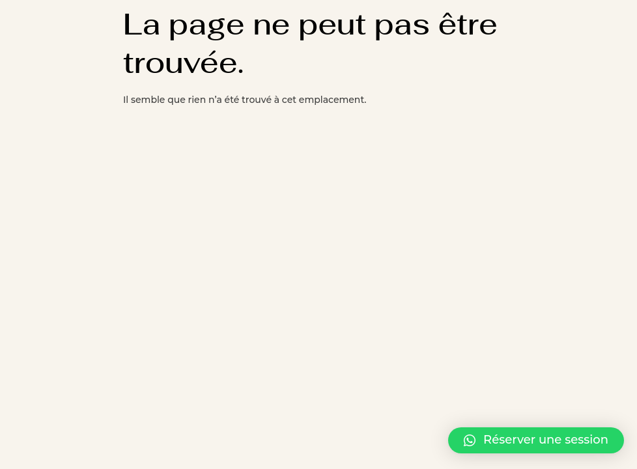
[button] (536, 440)
